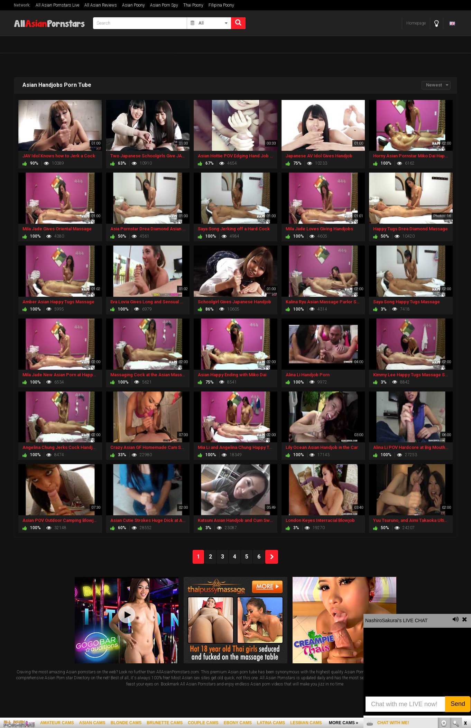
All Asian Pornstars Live (57, 5)
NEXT (271, 557)
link (465, 620)
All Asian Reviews (100, 5)
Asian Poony (133, 5)
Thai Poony (193, 5)
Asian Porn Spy (164, 5)
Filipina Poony (221, 5)
